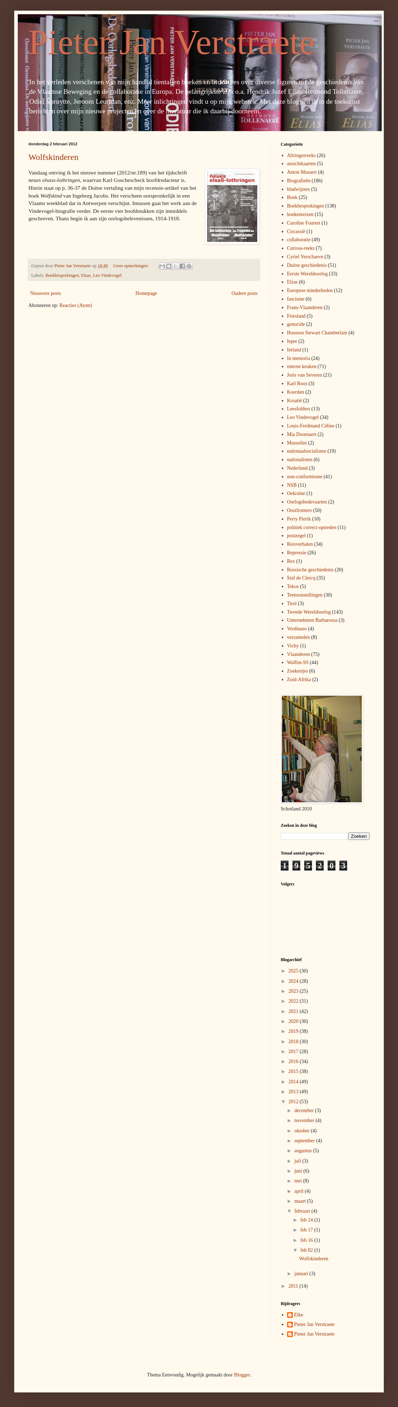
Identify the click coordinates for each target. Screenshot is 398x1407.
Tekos (293, 586)
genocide (296, 324)
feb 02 (307, 1250)
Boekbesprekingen (62, 275)
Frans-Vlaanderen (305, 307)
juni (298, 1171)
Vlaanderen (298, 654)
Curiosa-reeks (301, 248)
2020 (294, 1021)
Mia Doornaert (302, 434)
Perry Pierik (299, 519)
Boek (292, 197)
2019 (294, 1031)
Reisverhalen (300, 544)
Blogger (242, 1375)
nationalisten (300, 459)
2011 (294, 1286)
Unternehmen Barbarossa (312, 620)
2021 (294, 1011)
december (304, 1110)
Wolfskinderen (53, 157)
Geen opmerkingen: (131, 265)
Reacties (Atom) (75, 305)
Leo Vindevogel (107, 275)
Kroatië (294, 400)
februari (302, 1211)
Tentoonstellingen (305, 595)
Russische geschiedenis (310, 569)
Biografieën (299, 180)
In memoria (298, 358)
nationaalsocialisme (306, 451)
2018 (294, 1041)
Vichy (293, 645)
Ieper (292, 341)
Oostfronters (299, 510)
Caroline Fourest (304, 223)
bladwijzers (298, 189)
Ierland (294, 349)
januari (301, 1273)
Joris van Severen (304, 375)
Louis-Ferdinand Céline (310, 425)
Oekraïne (296, 493)
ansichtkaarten (301, 163)
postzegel (296, 535)
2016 (294, 1061)
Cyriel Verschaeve (305, 256)
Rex (291, 561)
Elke (298, 1314)
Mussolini (297, 443)
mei (298, 1181)
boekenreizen (300, 214)
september (305, 1140)
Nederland (297, 468)
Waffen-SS (298, 662)
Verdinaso (297, 628)
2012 (294, 1101)
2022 (294, 1001)
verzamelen (298, 637)
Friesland (296, 316)
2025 (294, 971)
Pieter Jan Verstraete (171, 42)
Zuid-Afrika (299, 679)
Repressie (296, 552)
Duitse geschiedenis (307, 265)
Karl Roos (297, 383)
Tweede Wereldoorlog (309, 612)
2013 (294, 1091)
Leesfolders (298, 408)
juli (298, 1161)
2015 (294, 1071)
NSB (292, 485)
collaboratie (299, 239)
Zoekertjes (297, 671)
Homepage (146, 293)
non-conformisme (305, 476)
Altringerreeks (301, 155)
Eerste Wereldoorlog (307, 273)
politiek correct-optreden (312, 527)
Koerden (295, 392)
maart (300, 1201)
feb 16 (307, 1240)
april (299, 1191)
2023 (294, 991)
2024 (294, 981)
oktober (302, 1130)
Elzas (86, 275)
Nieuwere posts (45, 293)
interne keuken (302, 366)
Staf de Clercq (301, 578)
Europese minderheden (310, 290)
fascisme (296, 299)
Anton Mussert (302, 172)
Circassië (296, 231)
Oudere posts (245, 293)
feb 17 (307, 1230)
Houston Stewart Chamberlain (317, 332)
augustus (303, 1150)
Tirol (292, 603)
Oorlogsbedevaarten (307, 502)
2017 (294, 1051)
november (304, 1120)
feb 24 (307, 1220)
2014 (294, 1081)
